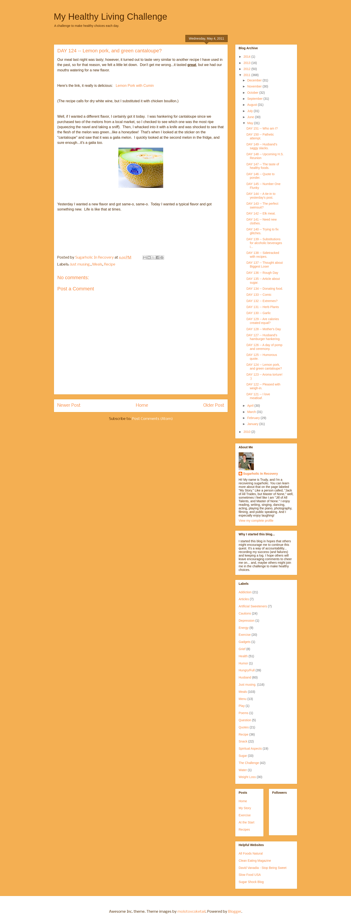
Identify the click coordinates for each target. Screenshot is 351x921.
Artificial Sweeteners (253, 606)
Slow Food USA (250, 874)
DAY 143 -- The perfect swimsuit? (262, 205)
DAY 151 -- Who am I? (262, 128)
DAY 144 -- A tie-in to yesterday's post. (260, 195)
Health (243, 656)
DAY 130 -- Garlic (258, 313)
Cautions (245, 613)
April (250, 405)
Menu (242, 699)
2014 (247, 56)
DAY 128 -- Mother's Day (263, 329)
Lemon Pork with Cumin (135, 85)
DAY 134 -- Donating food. (264, 288)
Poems (243, 713)
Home (142, 405)
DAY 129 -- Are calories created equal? (262, 321)
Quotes (244, 727)
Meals (97, 264)
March (252, 412)
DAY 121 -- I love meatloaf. (258, 396)
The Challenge (249, 763)
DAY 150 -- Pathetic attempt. (260, 136)
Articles (244, 599)
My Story (245, 808)
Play (242, 706)
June (251, 117)
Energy (243, 628)
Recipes (244, 829)
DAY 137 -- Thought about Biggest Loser (264, 264)
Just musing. (80, 264)
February (254, 418)
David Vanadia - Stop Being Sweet (263, 868)
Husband (245, 677)
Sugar (243, 755)
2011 (247, 75)
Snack (243, 741)
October (253, 92)
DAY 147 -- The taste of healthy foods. (262, 166)
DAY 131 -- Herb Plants (262, 307)
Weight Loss (247, 777)
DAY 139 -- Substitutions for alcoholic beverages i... (264, 243)
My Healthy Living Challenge (110, 16)
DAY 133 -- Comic (259, 294)
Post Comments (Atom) (152, 419)
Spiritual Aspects (250, 748)
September (255, 98)
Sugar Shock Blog (251, 882)
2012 (247, 69)
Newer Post (69, 405)
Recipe (109, 264)
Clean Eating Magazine (255, 860)
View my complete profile (256, 520)
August (252, 104)
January (253, 424)
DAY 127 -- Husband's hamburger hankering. (263, 337)
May (250, 123)
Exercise (245, 634)
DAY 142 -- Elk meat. (261, 213)
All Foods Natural (251, 853)
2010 (247, 432)
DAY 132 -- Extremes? (262, 301)
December (254, 80)
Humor (243, 663)
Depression (247, 620)
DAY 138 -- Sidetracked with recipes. (262, 254)
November (254, 86)
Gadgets (244, 642)
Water (243, 770)
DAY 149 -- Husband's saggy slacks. (261, 146)
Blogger (234, 912)
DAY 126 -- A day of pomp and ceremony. (264, 347)
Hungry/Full (247, 670)
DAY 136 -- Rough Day (262, 272)
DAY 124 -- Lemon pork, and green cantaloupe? (264, 366)
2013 (247, 63)
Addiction (245, 592)
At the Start (246, 822)
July (250, 111)
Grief (242, 649)
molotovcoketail (191, 912)
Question (245, 720)
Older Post (213, 405)
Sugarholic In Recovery (260, 473)
